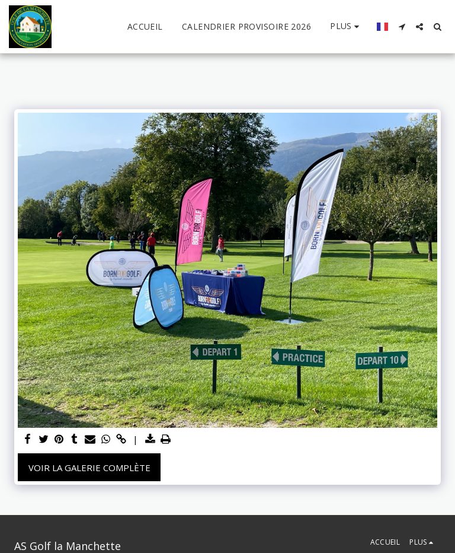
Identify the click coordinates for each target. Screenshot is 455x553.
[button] (401, 27)
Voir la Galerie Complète (89, 467)
